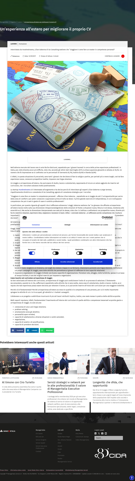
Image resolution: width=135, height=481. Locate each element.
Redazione (16, 56)
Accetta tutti (97, 262)
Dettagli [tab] (67, 225)
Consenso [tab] (36, 225)
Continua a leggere (112, 56)
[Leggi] (22, 380)
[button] (17, 330)
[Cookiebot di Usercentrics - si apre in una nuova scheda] (103, 217)
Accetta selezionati (67, 262)
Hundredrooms (24, 190)
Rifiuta (37, 262)
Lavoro (20, 22)
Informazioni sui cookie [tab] (99, 225)
